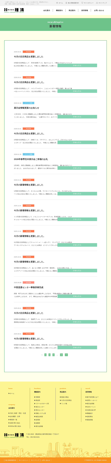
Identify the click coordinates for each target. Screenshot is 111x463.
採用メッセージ (92, 400)
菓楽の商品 (65, 397)
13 (61, 355)
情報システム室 (41, 413)
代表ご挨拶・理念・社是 (18, 413)
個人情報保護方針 (72, 3)
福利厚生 (90, 416)
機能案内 (59, 10)
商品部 (38, 400)
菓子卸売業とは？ (93, 397)
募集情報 (90, 420)
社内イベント (91, 407)
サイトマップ (101, 3)
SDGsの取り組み (15, 426)
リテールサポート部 (42, 403)
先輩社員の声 (91, 410)
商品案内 (72, 10)
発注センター (40, 407)
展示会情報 (39, 426)
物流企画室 (39, 416)
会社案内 (46, 10)
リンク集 (64, 403)
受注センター (40, 410)
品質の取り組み (15, 423)
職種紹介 (90, 413)
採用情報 (84, 10)
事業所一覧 (13, 420)
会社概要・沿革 (15, 416)
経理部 (38, 420)
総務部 (38, 423)
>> (66, 355)
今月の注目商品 (66, 400)
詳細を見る (86, 65)
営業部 (38, 397)
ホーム (59, 3)
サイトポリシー (87, 3)
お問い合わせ (99, 10)
